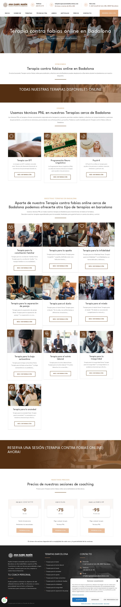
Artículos (65, 13)
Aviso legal (106, 603)
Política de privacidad (97, 603)
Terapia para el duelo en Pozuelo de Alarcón (21, 603)
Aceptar (79, 599)
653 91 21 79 (40, 6)
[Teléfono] (81, 568)
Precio (76, 13)
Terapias (28, 13)
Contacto (87, 13)
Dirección (86, 562)
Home (46, 38)
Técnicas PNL (41, 13)
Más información (96, 174)
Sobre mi (17, 13)
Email (84, 573)
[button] (117, 581)
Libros (54, 13)
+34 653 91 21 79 (88, 570)
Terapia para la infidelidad (96, 250)
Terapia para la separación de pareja (57, 590)
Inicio (7, 13)
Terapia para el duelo (52, 562)
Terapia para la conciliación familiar (56, 581)
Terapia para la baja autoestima (55, 578)
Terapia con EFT (24, 161)
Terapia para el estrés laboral (55, 565)
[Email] (81, 574)
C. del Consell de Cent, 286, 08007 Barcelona (103, 6)
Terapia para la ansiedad (53, 571)
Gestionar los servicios (78, 594)
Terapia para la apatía (60, 250)
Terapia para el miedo (96, 303)
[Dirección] (81, 562)
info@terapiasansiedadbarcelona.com (66, 3)
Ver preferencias (111, 599)
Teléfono (85, 567)
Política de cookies (86, 603)
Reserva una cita (109, 13)
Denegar (95, 599)
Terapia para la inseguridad (54, 587)
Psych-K (96, 161)
